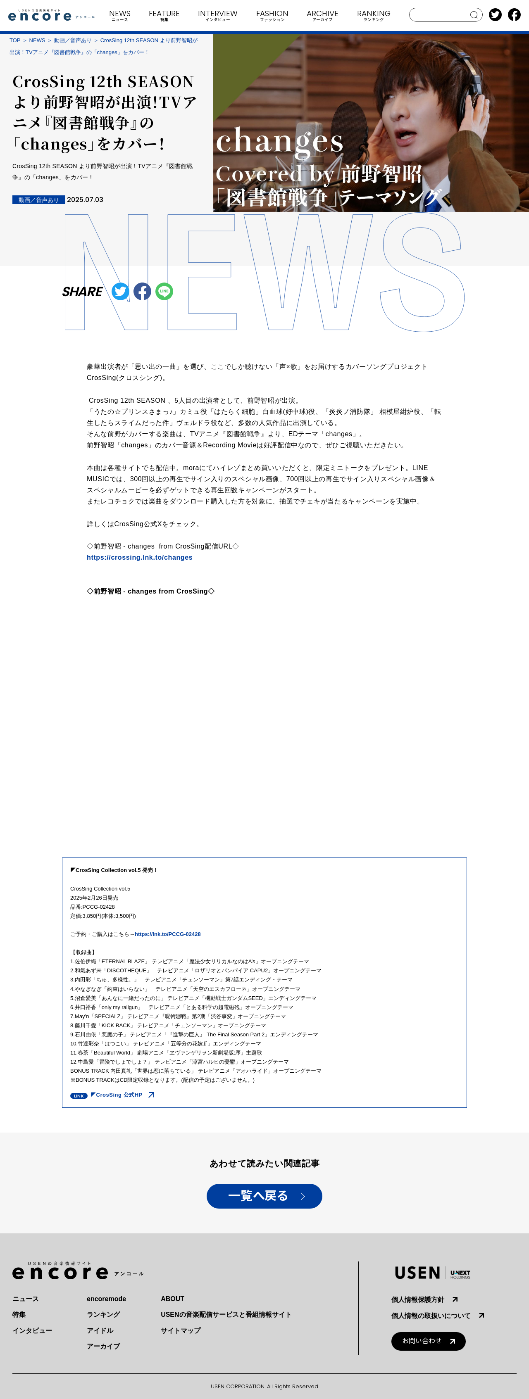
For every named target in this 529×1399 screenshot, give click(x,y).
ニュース (25, 1298)
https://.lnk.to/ (140, 557)
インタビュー (32, 1330)
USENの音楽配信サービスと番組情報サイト (226, 1314)
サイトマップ (180, 1330)
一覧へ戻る (258, 1196)
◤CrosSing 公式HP (117, 1095)
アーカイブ (103, 1346)
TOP (15, 40)
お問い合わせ (422, 1341)
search (474, 15)
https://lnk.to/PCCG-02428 (168, 934)
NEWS (37, 40)
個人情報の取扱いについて (431, 1315)
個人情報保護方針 (417, 1299)
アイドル (100, 1330)
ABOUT (172, 1298)
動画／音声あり (73, 40)
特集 (19, 1314)
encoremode (106, 1298)
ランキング (103, 1314)
